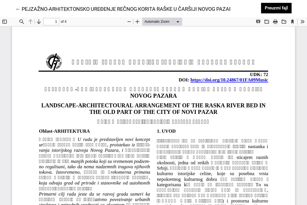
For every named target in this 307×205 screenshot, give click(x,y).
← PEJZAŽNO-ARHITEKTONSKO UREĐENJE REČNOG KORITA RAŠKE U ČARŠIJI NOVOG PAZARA (125, 8)
